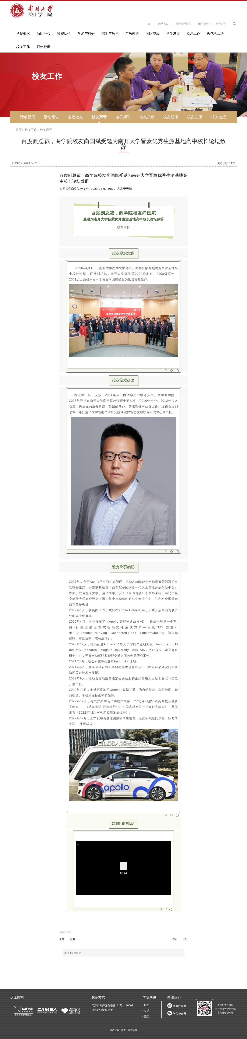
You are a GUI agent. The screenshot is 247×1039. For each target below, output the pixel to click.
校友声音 (99, 117)
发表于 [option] (124, 188)
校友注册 (194, 117)
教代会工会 (215, 33)
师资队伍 (64, 33)
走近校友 (75, 117)
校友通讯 (170, 117)
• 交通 (146, 1010)
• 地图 (146, 1005)
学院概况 (23, 33)
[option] (65, 932)
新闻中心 (43, 33)
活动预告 (51, 117)
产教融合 (132, 33)
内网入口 (163, 23)
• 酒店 (146, 1016)
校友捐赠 (146, 117)
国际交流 (152, 33)
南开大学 (221, 23)
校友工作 (23, 47)
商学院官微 (179, 1006)
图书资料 (203, 23)
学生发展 (173, 33)
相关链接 (218, 117)
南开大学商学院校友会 (74, 188)
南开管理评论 (183, 23)
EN (149, 23)
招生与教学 (109, 33)
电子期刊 (123, 117)
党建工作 (193, 33)
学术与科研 (86, 33)
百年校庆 (43, 47)
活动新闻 (27, 117)
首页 (19, 129)
